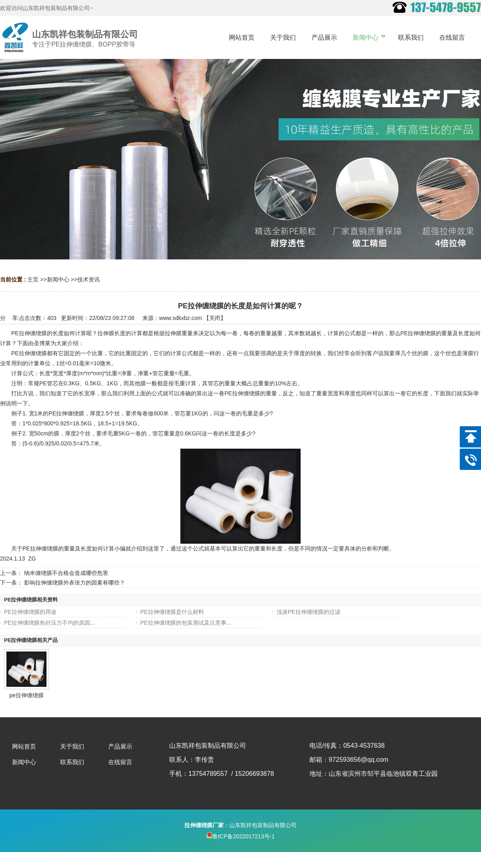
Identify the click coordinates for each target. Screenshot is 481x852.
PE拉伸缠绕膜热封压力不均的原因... (49, 622)
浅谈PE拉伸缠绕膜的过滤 (308, 612)
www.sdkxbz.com (180, 318)
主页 (32, 279)
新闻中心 (58, 279)
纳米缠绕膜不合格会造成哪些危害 (66, 573)
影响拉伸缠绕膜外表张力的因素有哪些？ (74, 582)
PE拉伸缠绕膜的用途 (30, 612)
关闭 (214, 318)
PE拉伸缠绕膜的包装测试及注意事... (185, 622)
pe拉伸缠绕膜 (26, 695)
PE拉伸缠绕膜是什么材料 (172, 612)
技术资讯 (88, 279)
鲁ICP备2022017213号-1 (240, 836)
